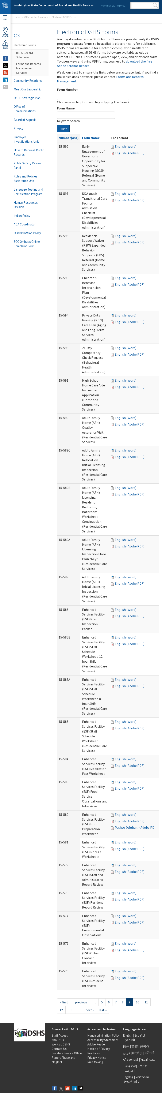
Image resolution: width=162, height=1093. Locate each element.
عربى (126, 1053)
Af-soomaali (130, 1060)
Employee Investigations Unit (26, 139)
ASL (136, 1081)
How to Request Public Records (29, 152)
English (128, 1035)
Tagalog (128, 1077)
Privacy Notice (96, 1058)
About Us (58, 1040)
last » (103, 1010)
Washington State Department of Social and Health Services (54, 5)
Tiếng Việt (129, 1066)
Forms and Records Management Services (28, 68)
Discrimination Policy (27, 233)
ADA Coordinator (25, 224)
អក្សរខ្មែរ (137, 1053)
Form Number (67, 89)
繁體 (134, 1046)
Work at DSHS (61, 1044)
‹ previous (80, 1002)
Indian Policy (22, 216)
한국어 (144, 1046)
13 (70, 1010)
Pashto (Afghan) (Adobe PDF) (136, 827)
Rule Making (95, 1062)
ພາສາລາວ (142, 1077)
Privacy (18, 128)
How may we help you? (113, 5)
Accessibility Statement (103, 1040)
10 (137, 1002)
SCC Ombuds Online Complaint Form (27, 244)
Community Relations (28, 81)
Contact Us (59, 1049)
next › (89, 1010)
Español (140, 1035)
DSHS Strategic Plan (27, 98)
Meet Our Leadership (28, 89)
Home (17, 17)
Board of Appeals (25, 120)
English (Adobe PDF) (129, 153)
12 (61, 1010)
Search (155, 5)
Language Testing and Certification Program (28, 191)
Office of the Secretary (36, 17)
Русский (129, 1040)
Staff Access (60, 1035)
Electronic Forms (25, 45)
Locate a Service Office (67, 1053)
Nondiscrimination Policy (103, 1035)
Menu (5, 17)
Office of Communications (25, 109)
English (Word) (125, 146)
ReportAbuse (5, 44)
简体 (126, 1046)
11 (146, 1002)
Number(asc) (69, 138)
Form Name (66, 108)
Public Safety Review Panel (28, 165)
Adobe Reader (96, 1044)
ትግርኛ (128, 1081)
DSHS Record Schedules (24, 55)
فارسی (128, 1070)
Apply (63, 128)
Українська (147, 1060)
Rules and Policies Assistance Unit (25, 178)
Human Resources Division (26, 205)
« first (64, 1002)
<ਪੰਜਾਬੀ (149, 1053)
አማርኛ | (143, 1066)
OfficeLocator (5, 32)
